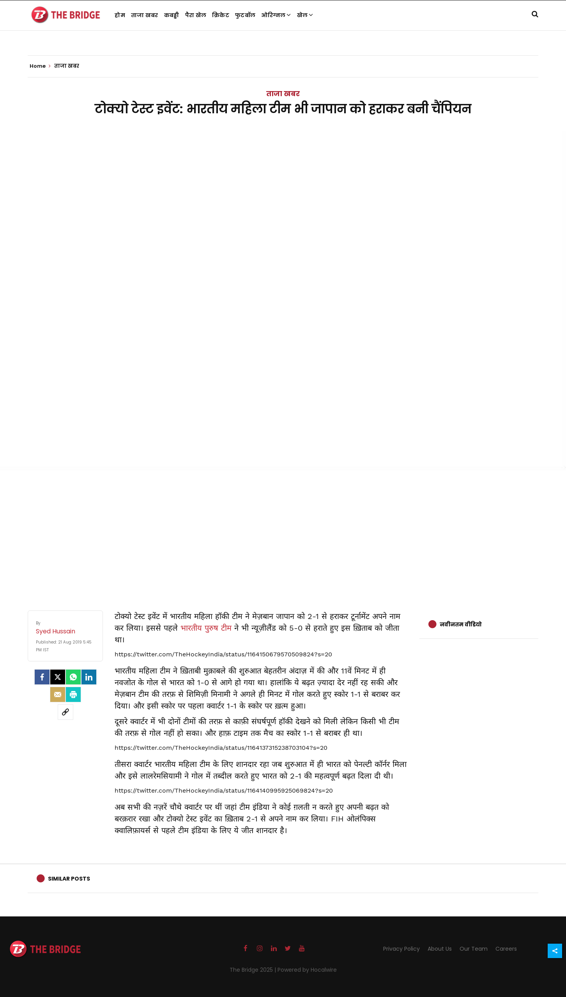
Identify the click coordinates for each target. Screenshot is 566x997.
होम (120, 15)
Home (40, 66)
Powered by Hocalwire (307, 970)
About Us (440, 949)
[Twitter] (57, 677)
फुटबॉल (245, 15)
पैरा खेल (196, 15)
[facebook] (42, 677)
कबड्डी (171, 15)
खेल (305, 15)
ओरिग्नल (276, 15)
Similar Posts (69, 879)
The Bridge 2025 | (254, 970)
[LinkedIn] (89, 677)
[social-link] (65, 712)
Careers (506, 949)
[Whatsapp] (73, 677)
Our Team (474, 949)
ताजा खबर (144, 15)
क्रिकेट (220, 15)
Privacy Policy (401, 949)
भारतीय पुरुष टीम (207, 628)
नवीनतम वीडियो (461, 624)
